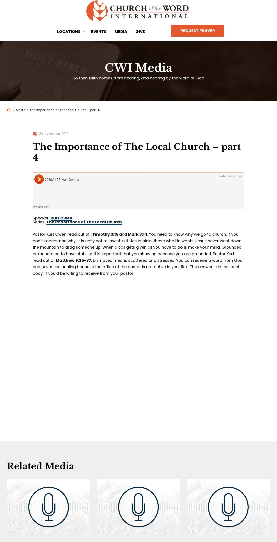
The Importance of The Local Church (84, 222)
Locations (68, 31)
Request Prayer (197, 30)
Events (98, 31)
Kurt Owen (61, 218)
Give (140, 31)
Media (121, 31)
